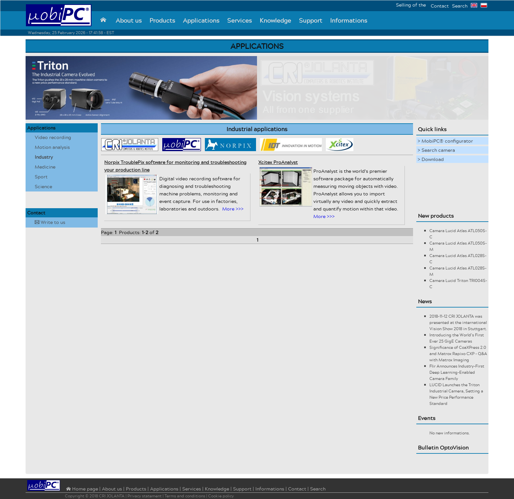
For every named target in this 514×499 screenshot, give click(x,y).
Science (43, 186)
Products (162, 20)
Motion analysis (52, 147)
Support (310, 20)
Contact (440, 6)
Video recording (53, 137)
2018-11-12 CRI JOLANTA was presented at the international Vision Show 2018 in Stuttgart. (458, 322)
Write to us (50, 222)
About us (129, 20)
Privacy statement (145, 496)
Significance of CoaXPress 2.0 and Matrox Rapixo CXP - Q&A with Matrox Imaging (458, 353)
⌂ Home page (81, 489)
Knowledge (275, 20)
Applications (201, 20)
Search (459, 6)
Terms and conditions (185, 496)
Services (239, 20)
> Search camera (436, 150)
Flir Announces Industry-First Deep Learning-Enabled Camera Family (456, 372)
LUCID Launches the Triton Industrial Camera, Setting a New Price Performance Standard (456, 394)
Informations (348, 20)
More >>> (233, 208)
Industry (44, 157)
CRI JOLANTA (112, 496)
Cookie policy (221, 496)
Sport (41, 176)
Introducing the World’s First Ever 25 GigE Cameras (456, 338)
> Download (431, 159)
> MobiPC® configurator (445, 141)
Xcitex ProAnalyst (278, 162)
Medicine (45, 166)
